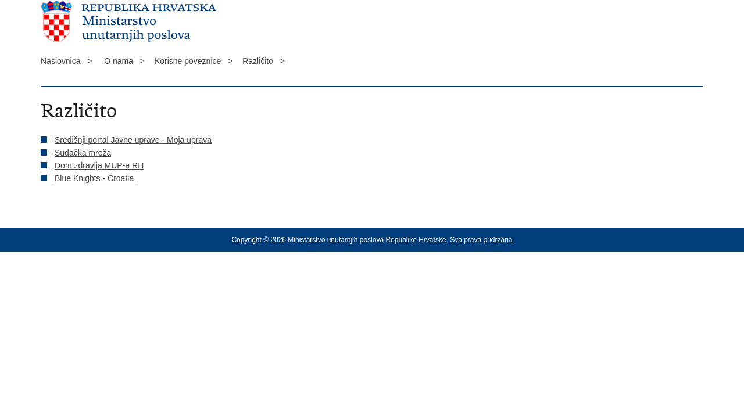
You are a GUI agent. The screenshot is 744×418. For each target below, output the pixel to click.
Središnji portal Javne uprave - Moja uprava (133, 140)
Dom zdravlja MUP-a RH (99, 165)
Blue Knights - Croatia (95, 178)
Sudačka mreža (83, 152)
